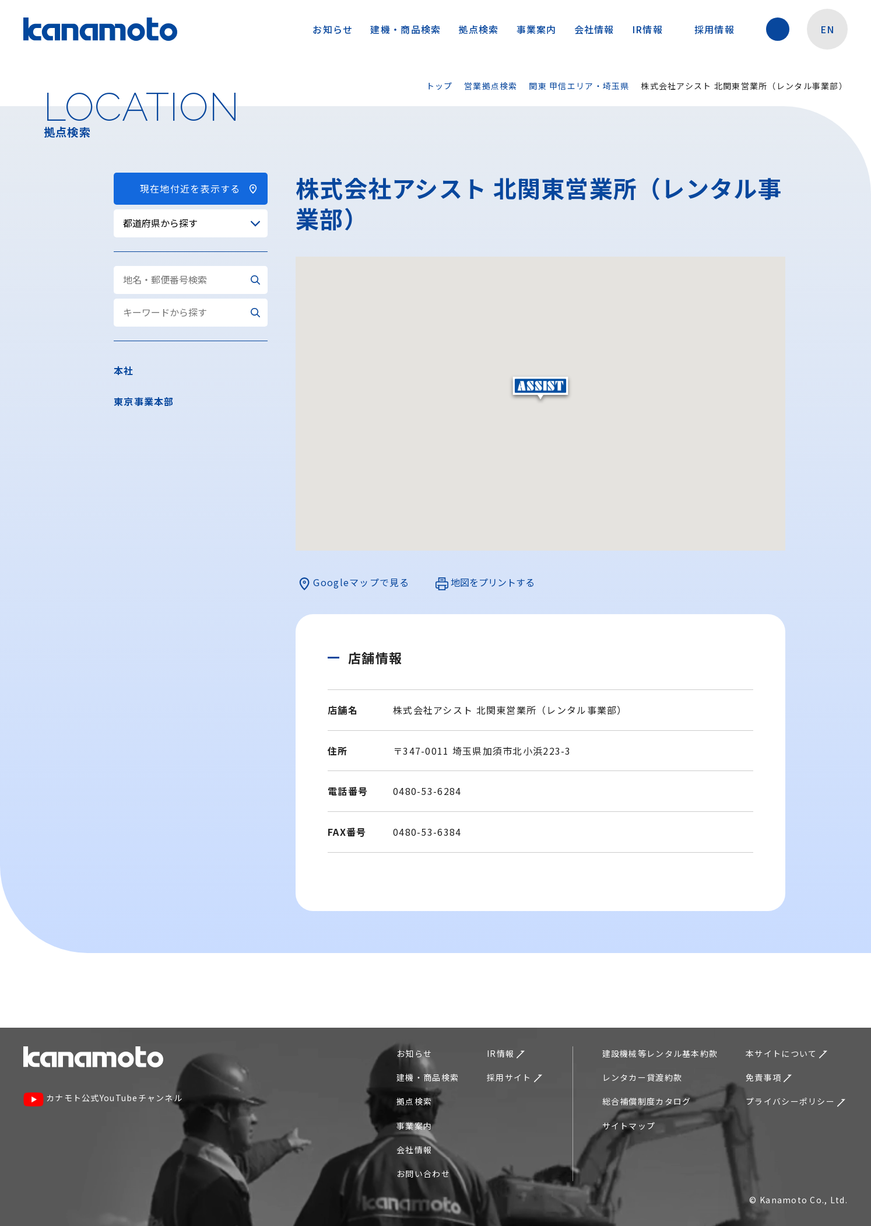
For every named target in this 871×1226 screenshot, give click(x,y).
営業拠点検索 (491, 86)
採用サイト (514, 1077)
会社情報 (594, 29)
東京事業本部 (144, 401)
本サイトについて (786, 1053)
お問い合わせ (423, 1173)
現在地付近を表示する (191, 188)
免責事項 (769, 1077)
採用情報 (720, 29)
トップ (439, 86)
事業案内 (537, 29)
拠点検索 (478, 29)
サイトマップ (629, 1126)
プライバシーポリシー (795, 1101)
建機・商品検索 (405, 29)
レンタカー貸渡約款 (642, 1077)
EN (827, 29)
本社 (124, 370)
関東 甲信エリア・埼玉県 (579, 86)
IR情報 (653, 29)
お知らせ (332, 29)
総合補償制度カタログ (646, 1101)
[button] (540, 389)
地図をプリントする (485, 582)
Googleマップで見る (354, 582)
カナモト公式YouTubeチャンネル (102, 1099)
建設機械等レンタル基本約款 (660, 1053)
